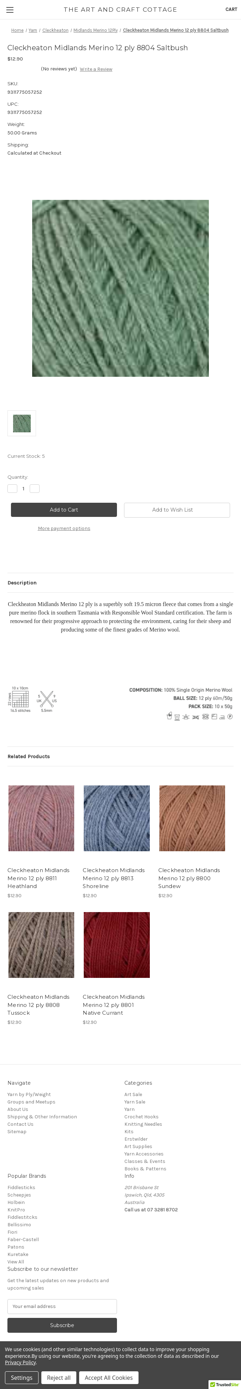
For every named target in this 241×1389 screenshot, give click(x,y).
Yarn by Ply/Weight (29, 1094)
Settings (22, 1378)
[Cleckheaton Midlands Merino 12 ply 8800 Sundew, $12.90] (192, 818)
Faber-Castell (23, 1240)
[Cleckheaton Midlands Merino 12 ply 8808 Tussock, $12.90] (41, 945)
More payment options (64, 528)
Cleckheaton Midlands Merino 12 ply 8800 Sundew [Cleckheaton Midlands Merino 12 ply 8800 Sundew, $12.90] (189, 878)
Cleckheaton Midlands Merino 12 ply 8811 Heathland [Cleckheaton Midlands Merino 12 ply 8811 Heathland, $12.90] (38, 878)
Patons (15, 1247)
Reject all (59, 1378)
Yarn (129, 1109)
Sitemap (17, 1132)
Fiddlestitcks (22, 1217)
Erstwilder (136, 1139)
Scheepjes (19, 1195)
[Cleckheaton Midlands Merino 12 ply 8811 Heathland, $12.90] (41, 818)
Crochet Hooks (141, 1117)
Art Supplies (138, 1146)
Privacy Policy (20, 1362)
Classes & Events (144, 1161)
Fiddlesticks (21, 1188)
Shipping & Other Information (42, 1117)
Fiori (12, 1232)
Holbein (16, 1202)
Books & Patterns (145, 1169)
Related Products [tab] (28, 756)
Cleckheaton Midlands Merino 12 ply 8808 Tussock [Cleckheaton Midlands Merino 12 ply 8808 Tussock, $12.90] (38, 1004)
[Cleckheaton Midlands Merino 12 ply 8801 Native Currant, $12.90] (116, 945)
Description (21, 583)
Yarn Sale (134, 1102)
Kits (129, 1132)
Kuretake (17, 1254)
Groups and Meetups (31, 1102)
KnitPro (16, 1210)
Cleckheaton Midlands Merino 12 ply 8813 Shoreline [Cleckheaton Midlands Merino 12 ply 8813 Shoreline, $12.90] (114, 878)
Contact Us (20, 1124)
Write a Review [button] (96, 69)
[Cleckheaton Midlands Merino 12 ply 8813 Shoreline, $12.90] (116, 818)
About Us (17, 1109)
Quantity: (17, 477)
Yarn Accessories (144, 1154)
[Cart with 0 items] (231, 9)
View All (15, 1262)
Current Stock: (26, 456)
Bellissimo (19, 1225)
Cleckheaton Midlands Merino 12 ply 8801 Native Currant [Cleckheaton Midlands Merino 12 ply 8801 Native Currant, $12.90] (114, 1004)
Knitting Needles (143, 1124)
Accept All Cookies (109, 1378)
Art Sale (133, 1094)
